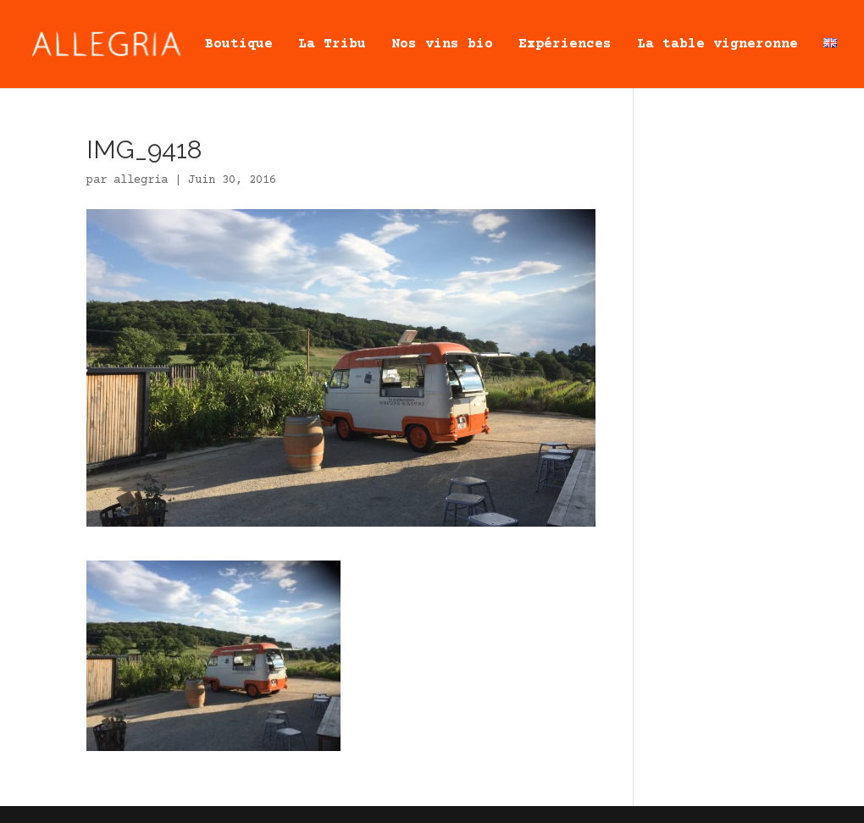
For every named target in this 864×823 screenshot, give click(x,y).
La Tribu (332, 45)
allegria (141, 180)
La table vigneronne (717, 45)
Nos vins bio (442, 45)
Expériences (565, 45)
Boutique (239, 45)
